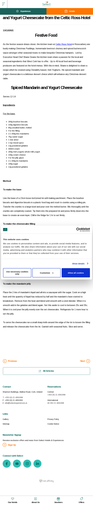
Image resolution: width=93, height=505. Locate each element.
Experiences (23, 11)
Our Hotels (12, 500)
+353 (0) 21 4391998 (56, 395)
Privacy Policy (53, 419)
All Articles (46, 371)
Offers (81, 500)
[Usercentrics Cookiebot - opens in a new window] (78, 230)
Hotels (70, 11)
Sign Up (9, 445)
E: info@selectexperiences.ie (15, 403)
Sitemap (6, 424)
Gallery (6, 419)
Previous (10, 361)
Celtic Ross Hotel (64, 44)
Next (85, 361)
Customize (46, 273)
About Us (36, 500)
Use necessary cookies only (17, 273)
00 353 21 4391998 (55, 403)
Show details (78, 263)
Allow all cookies (76, 273)
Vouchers (58, 500)
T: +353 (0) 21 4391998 (13, 397)
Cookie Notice (53, 424)
